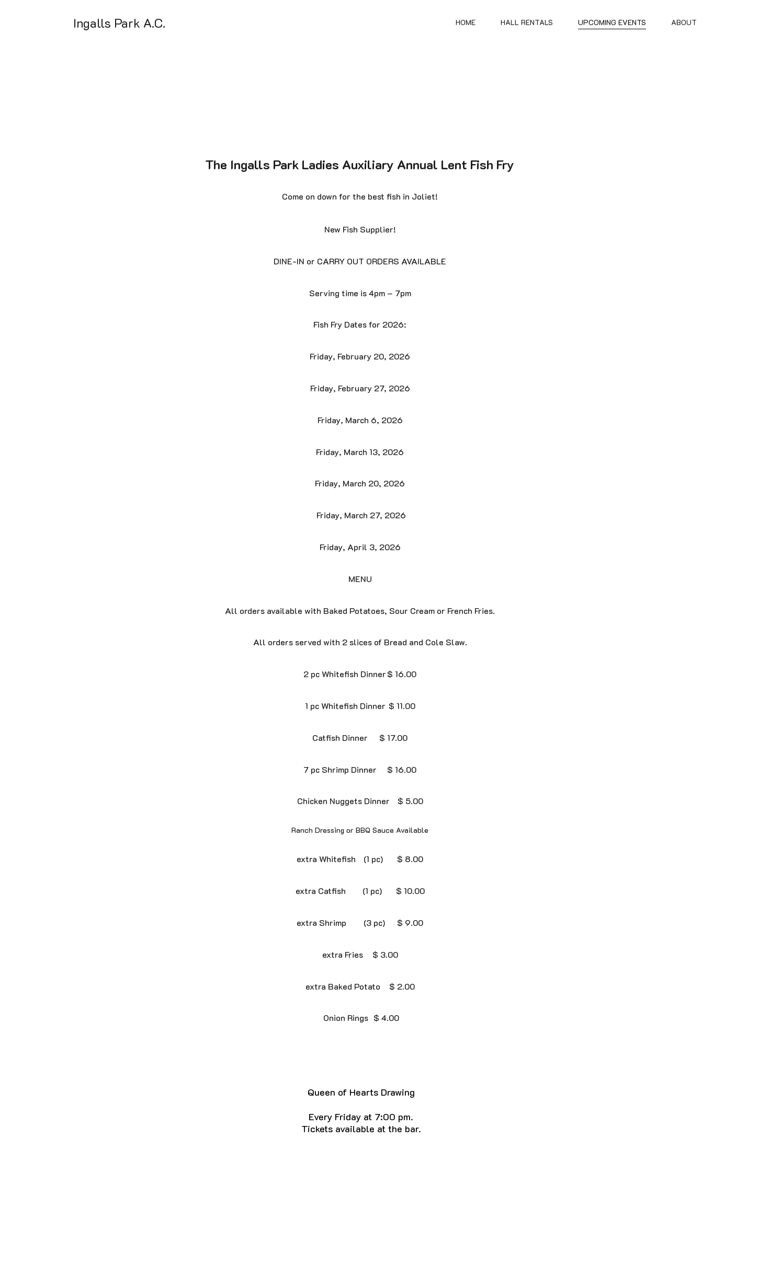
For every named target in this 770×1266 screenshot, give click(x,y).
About (684, 22)
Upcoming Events (612, 22)
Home (465, 22)
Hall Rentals (527, 22)
